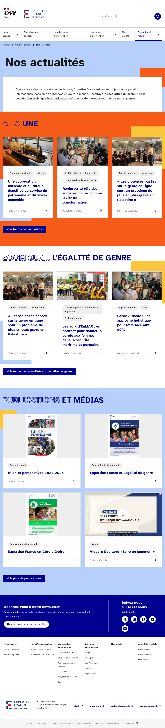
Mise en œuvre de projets (42, 649)
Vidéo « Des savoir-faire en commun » (122, 552)
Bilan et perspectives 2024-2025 (36, 473)
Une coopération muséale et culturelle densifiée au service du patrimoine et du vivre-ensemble (27, 191)
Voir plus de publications (24, 578)
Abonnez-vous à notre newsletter (26, 624)
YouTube (152, 619)
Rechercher (157, 16)
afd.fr (77, 706)
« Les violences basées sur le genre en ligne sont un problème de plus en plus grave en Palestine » (136, 191)
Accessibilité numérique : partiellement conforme (99, 723)
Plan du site (130, 723)
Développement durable (68, 653)
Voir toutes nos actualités (24, 229)
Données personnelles (63, 723)
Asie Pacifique (91, 663)
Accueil (7, 45)
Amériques (89, 658)
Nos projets (125, 34)
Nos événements (145, 655)
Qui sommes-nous (12, 649)
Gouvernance (63, 672)
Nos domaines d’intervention (61, 34)
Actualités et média (144, 34)
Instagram (125, 628)
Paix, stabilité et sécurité (68, 677)
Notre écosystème (11, 655)
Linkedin (134, 619)
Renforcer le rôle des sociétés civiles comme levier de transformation (82, 195)
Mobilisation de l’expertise (42, 655)
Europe (88, 668)
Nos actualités (144, 649)
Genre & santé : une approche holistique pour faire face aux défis (134, 323)
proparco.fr (95, 706)
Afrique (88, 653)
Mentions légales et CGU (37, 723)
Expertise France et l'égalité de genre (121, 473)
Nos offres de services (31, 34)
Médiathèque (143, 660)
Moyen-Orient (90, 674)
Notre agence (6, 34)
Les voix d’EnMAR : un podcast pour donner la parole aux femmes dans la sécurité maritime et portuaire (82, 336)
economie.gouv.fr (149, 706)
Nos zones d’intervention (97, 34)
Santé (60, 682)
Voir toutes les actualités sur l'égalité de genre (39, 371)
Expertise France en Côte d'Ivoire (36, 552)
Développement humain (68, 658)
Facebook (143, 619)
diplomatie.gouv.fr (120, 706)
